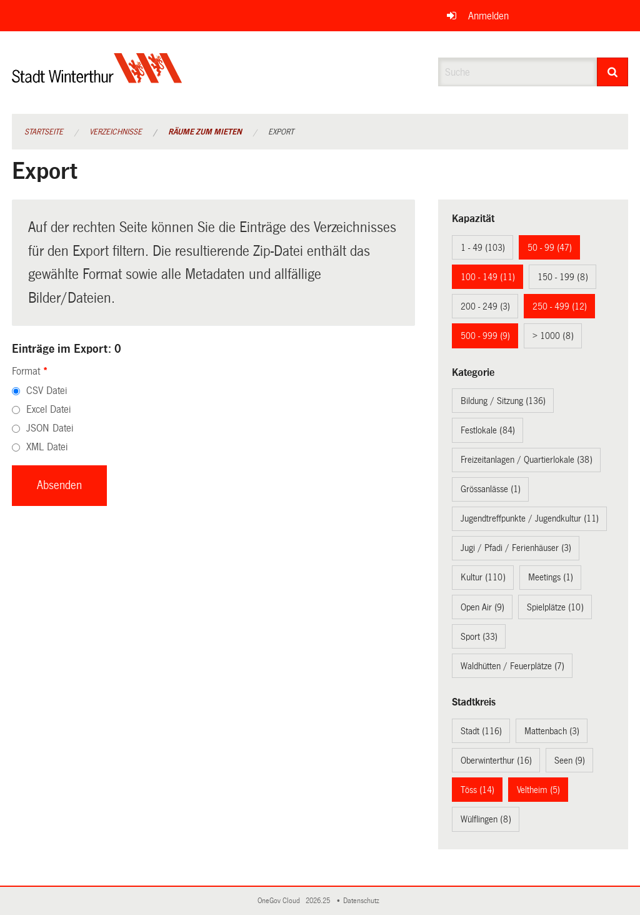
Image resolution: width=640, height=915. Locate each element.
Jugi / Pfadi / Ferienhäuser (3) (516, 548)
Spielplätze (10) (555, 607)
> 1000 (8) (553, 336)
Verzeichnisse (115, 132)
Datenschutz (363, 901)
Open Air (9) (482, 607)
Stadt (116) (481, 731)
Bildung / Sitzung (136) (503, 401)
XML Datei (47, 447)
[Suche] (613, 72)
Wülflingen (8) (486, 819)
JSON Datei (49, 428)
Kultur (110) (483, 577)
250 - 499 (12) (559, 306)
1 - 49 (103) (483, 248)
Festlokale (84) (488, 430)
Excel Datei (48, 409)
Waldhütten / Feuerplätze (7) (512, 666)
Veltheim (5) (538, 790)
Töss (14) (477, 790)
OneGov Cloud (281, 901)
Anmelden (488, 16)
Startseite (43, 132)
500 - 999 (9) (485, 336)
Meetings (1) (550, 577)
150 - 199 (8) (563, 277)
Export (281, 132)
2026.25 (319, 901)
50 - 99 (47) (550, 248)
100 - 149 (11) (488, 277)
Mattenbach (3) (551, 731)
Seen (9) (569, 761)
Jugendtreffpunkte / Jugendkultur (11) (530, 518)
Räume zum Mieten (205, 132)
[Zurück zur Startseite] (97, 78)
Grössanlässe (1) (491, 489)
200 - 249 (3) (485, 306)
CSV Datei (46, 390)
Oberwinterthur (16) (496, 761)
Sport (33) (479, 637)
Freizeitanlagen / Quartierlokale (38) (526, 460)
